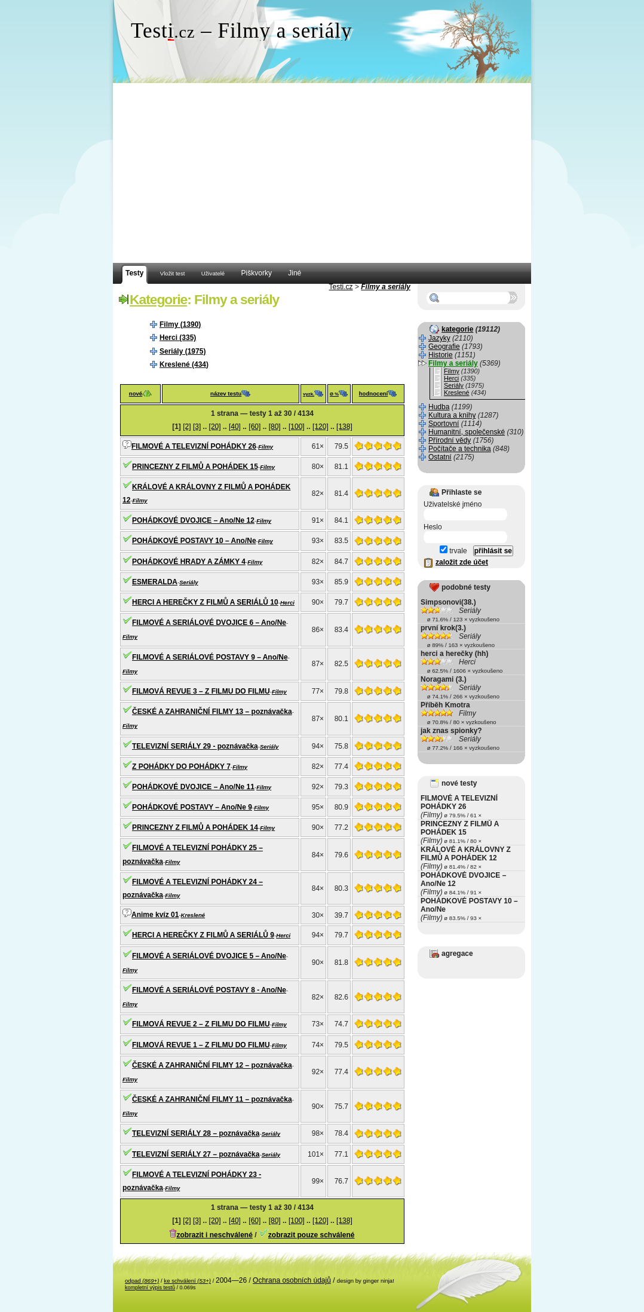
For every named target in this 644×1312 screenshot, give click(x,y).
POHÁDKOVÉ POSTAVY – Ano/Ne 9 (192, 807)
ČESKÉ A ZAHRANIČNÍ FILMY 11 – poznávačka (212, 1099)
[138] (344, 426)
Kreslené (193, 915)
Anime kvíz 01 (155, 915)
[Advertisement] (322, 173)
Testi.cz (341, 287)
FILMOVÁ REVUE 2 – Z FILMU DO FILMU (201, 1024)
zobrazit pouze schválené (311, 1235)
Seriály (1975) (183, 351)
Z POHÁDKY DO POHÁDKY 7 (181, 766)
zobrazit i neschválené (214, 1235)
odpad (142, 1280)
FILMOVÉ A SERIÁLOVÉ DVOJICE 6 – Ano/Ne (209, 622)
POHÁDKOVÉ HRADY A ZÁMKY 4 (189, 561)
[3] (197, 426)
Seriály (188, 582)
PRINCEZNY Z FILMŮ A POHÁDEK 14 (195, 827)
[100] (297, 426)
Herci (287, 602)
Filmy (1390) (180, 324)
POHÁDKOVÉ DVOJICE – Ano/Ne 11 (193, 787)
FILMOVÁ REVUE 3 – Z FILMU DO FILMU (201, 691)
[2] (187, 426)
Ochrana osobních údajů (292, 1280)
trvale (453, 551)
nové (135, 393)
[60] (254, 426)
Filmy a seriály (385, 287)
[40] (235, 426)
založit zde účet (462, 562)
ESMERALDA (154, 582)
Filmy (265, 446)
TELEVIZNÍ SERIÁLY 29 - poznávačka (195, 746)
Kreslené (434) (184, 364)
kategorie (457, 329)
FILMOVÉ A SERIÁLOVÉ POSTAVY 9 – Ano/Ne (210, 657)
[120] (320, 426)
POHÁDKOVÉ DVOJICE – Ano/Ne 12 (193, 520)
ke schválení (187, 1280)
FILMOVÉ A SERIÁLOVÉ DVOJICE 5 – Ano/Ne (209, 956)
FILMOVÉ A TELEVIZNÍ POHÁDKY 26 (193, 446)
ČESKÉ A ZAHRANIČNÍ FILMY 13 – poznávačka (212, 711)
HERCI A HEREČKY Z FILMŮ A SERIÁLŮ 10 (205, 602)
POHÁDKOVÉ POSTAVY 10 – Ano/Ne (194, 541)
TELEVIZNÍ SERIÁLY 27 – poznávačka (195, 1154)
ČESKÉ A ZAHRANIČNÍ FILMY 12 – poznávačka (212, 1065)
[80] (275, 426)
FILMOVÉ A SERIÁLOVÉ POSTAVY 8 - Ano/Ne (209, 990)
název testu (225, 393)
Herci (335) (178, 337)
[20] (215, 426)
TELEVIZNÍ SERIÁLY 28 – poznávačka (195, 1133)
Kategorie (158, 299)
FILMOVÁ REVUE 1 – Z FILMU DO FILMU (201, 1045)
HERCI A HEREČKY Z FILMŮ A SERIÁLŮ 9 (203, 935)
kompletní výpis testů (150, 1287)
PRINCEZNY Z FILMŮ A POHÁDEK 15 (195, 466)
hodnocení (373, 393)
